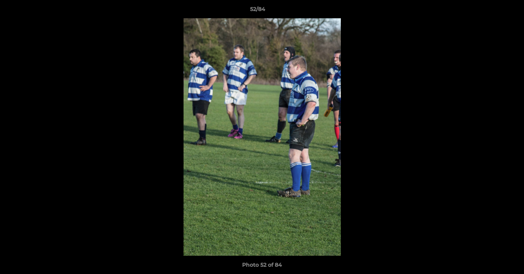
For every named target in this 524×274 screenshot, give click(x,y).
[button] (492, 11)
